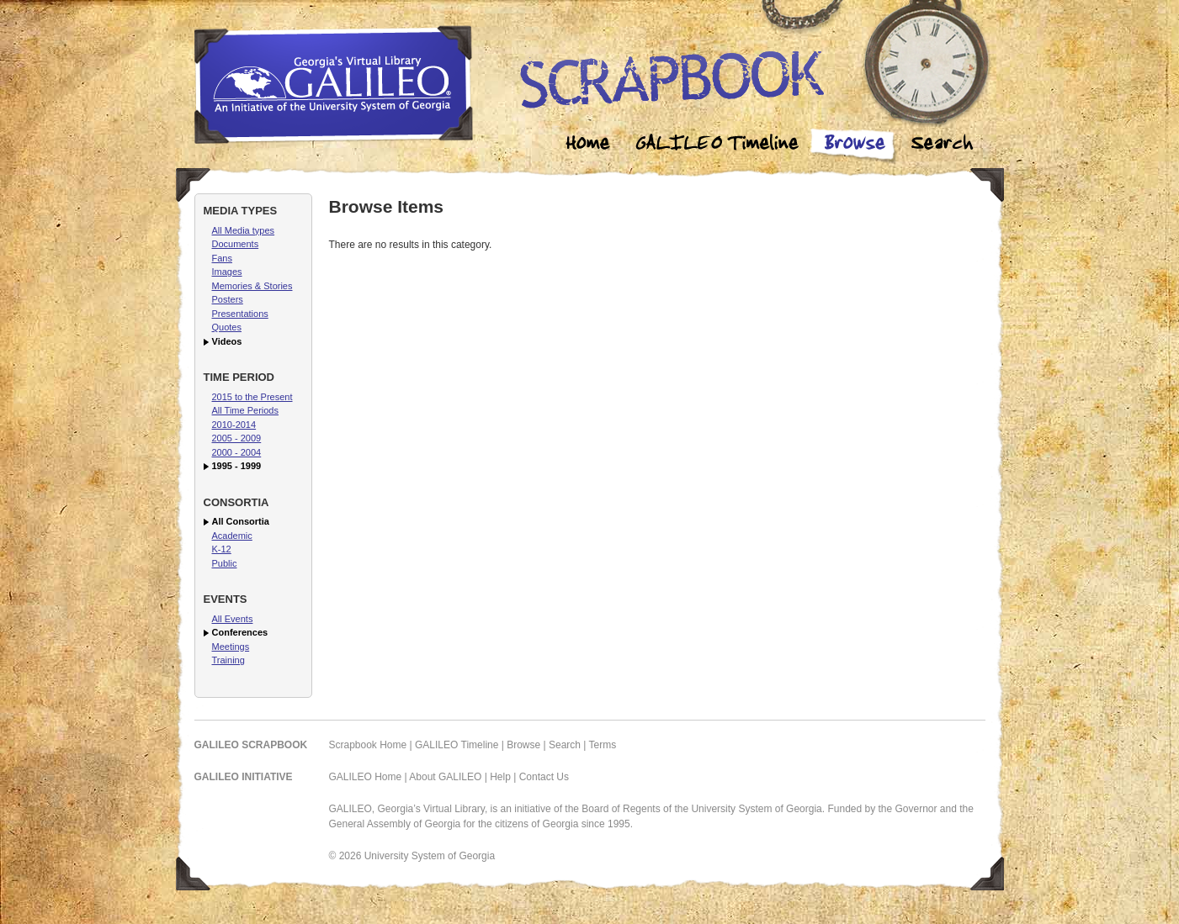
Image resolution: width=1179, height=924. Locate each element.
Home (588, 145)
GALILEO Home (365, 777)
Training (228, 660)
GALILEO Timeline (456, 745)
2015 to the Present (252, 397)
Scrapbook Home (368, 745)
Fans (222, 258)
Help (500, 777)
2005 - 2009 (237, 438)
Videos (227, 341)
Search (941, 145)
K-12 (221, 549)
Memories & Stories (252, 286)
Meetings (231, 647)
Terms (603, 745)
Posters (227, 299)
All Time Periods (245, 410)
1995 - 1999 (237, 466)
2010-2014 (234, 425)
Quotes (227, 327)
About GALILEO (445, 777)
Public (224, 563)
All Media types (243, 230)
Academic (232, 536)
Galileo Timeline (721, 145)
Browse (854, 145)
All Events (232, 619)
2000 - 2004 (237, 452)
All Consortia (240, 521)
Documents (235, 244)
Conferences (240, 632)
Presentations (240, 314)
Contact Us (544, 777)
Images (227, 272)
